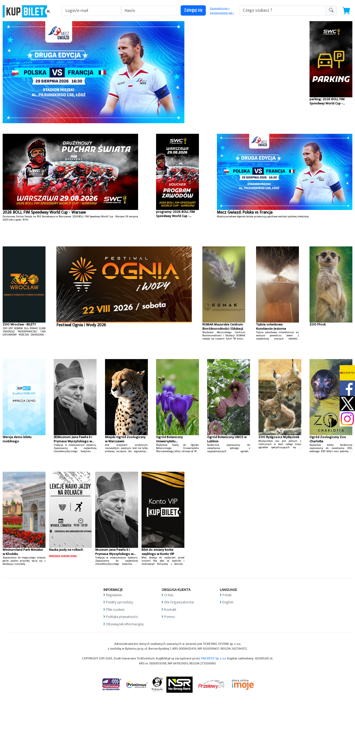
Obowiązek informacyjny (125, 624)
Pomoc (169, 617)
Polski (226, 595)
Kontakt (170, 610)
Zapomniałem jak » (222, 13)
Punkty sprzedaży (119, 602)
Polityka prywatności (122, 617)
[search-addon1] (282, 10)
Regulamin (114, 595)
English (227, 602)
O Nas (169, 595)
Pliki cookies (115, 610)
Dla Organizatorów (179, 602)
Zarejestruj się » (220, 8)
